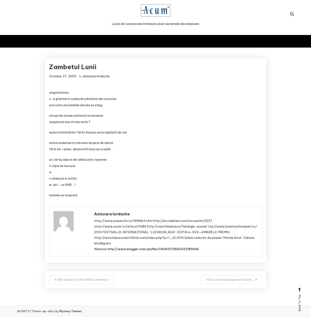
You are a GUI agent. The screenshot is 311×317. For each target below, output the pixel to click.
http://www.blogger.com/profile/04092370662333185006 (153, 249)
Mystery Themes (70, 311)
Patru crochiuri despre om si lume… (230, 280)
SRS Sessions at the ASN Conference (82, 280)
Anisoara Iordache (96, 76)
